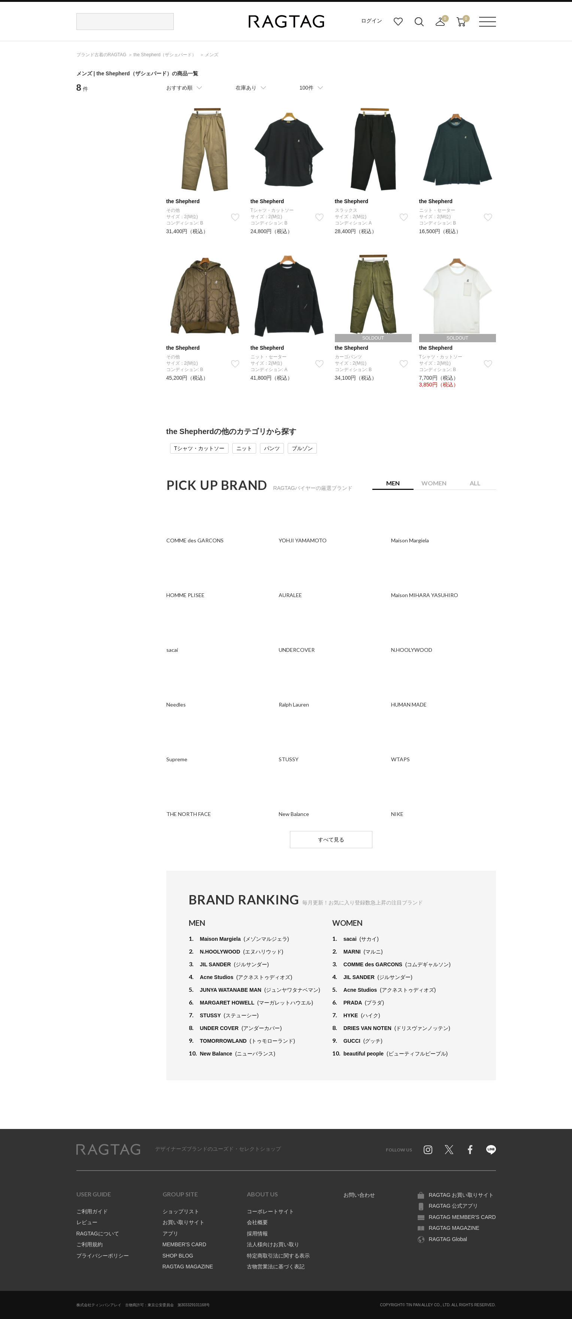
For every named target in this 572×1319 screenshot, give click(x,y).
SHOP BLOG (178, 1256)
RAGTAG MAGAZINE (188, 1267)
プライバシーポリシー (102, 1256)
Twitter (449, 1149)
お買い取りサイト (184, 1222)
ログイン (371, 21)
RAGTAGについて (97, 1234)
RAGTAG (108, 1149)
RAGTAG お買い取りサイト (461, 1195)
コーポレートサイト (270, 1211)
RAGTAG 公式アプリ (453, 1206)
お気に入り (398, 22)
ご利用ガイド (92, 1211)
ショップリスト (181, 1211)
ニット (244, 448)
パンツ (272, 448)
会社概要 (257, 1222)
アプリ (170, 1234)
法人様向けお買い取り (273, 1244)
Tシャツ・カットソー (199, 448)
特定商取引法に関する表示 (278, 1256)
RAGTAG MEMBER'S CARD (462, 1217)
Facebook (470, 1149)
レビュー (86, 1222)
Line (491, 1149)
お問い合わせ (359, 1195)
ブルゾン (302, 448)
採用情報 (257, 1234)
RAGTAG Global (448, 1239)
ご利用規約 (89, 1244)
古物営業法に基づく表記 (276, 1267)
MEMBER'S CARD (184, 1244)
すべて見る (331, 840)
